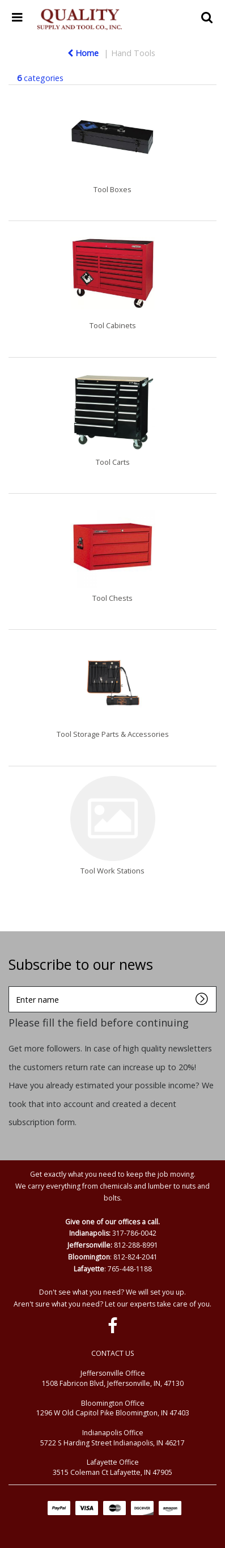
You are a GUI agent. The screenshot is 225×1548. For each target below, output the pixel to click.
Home (83, 53)
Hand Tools (133, 53)
